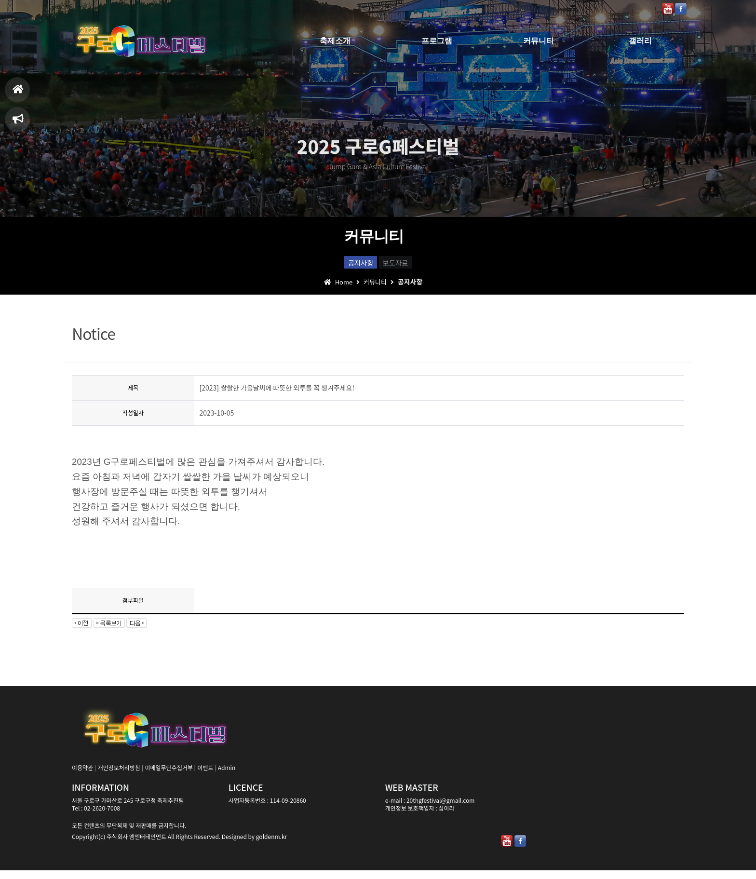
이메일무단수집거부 (168, 776)
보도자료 (412, 265)
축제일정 (18, 123)
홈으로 (18, 93)
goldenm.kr (271, 845)
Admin (226, 776)
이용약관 (82, 776)
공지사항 (344, 265)
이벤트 (205, 776)
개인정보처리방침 (119, 776)
